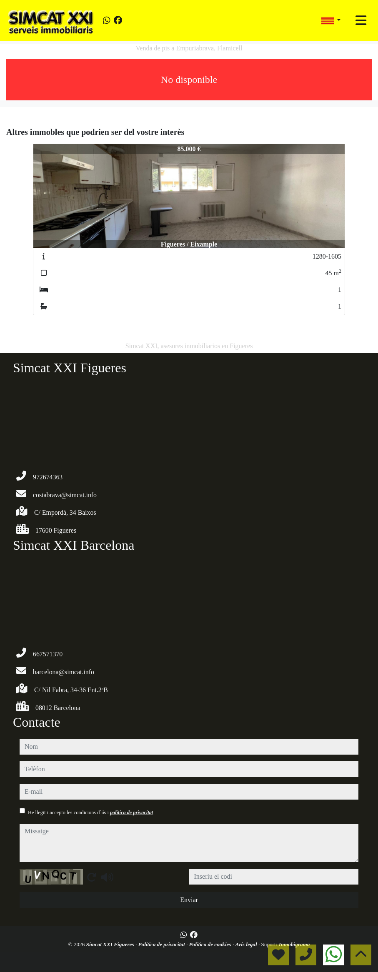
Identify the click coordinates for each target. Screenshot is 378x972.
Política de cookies (211, 944)
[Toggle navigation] (360, 20)
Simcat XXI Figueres (110, 944)
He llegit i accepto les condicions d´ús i (90, 812)
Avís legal (246, 944)
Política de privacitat (162, 944)
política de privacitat (131, 812)
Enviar (189, 899)
